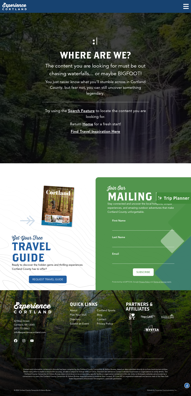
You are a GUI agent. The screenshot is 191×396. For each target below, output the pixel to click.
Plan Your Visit (78, 314)
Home (88, 124)
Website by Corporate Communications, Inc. (162, 390)
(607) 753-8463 (21, 328)
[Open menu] (186, 6)
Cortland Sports (106, 310)
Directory (75, 319)
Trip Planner (173, 197)
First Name (118, 220)
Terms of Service (160, 282)
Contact (101, 319)
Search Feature (81, 110)
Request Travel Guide (47, 279)
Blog (99, 314)
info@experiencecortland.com (30, 332)
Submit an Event (79, 323)
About (73, 310)
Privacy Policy (144, 282)
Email (115, 253)
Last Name (118, 237)
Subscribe (143, 272)
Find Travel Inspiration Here (95, 131)
